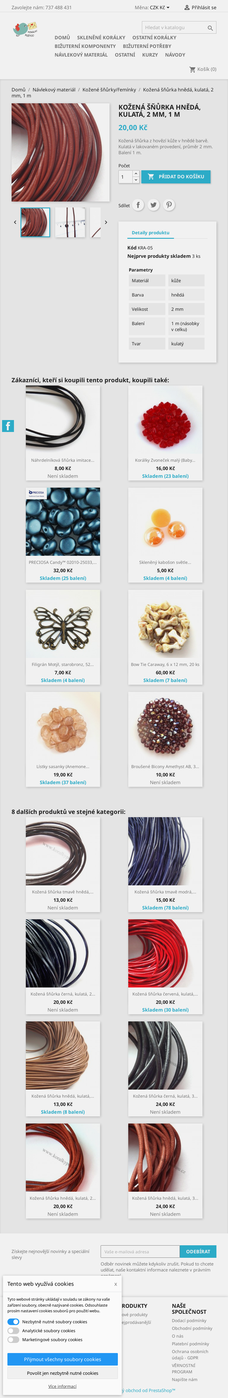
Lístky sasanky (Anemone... (63, 766)
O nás (177, 1336)
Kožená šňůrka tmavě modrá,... (165, 892)
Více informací (62, 1386)
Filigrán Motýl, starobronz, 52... (63, 664)
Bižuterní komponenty (85, 46)
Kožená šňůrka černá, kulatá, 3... (165, 1096)
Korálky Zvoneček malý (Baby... (165, 460)
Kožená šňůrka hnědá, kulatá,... (62, 1096)
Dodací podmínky (189, 1320)
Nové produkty (133, 1314)
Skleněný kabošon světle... (165, 562)
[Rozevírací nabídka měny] (161, 8)
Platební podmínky (190, 1343)
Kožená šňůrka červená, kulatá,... (165, 994)
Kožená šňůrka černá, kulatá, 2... (63, 994)
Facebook (8, 426)
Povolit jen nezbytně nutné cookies (62, 1373)
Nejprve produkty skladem (159, 256)
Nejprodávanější (134, 1322)
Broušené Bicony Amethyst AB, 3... (165, 766)
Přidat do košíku (176, 177)
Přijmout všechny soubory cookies (62, 1359)
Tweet (153, 205)
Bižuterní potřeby (147, 46)
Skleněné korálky (101, 37)
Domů (62, 37)
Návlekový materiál (81, 55)
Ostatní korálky (154, 37)
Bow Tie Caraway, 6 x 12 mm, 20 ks (165, 664)
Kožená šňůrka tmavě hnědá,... (63, 892)
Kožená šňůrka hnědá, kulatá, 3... (165, 1198)
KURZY (150, 55)
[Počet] (125, 176)
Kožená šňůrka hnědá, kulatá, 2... (63, 1198)
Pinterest (169, 205)
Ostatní (125, 55)
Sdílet (138, 205)
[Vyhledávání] (179, 27)
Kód (132, 248)
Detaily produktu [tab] (151, 232)
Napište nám (184, 1379)
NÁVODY (175, 55)
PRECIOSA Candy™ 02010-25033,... (63, 562)
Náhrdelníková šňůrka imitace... (62, 460)
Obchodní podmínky (192, 1328)
